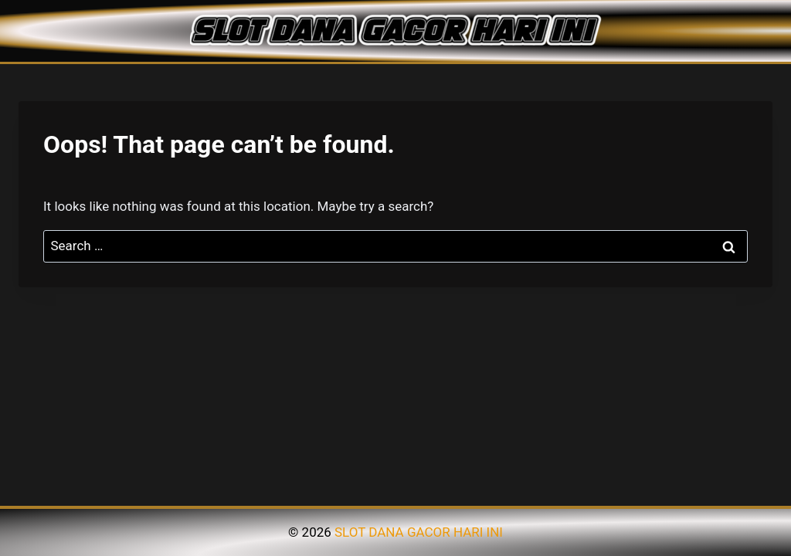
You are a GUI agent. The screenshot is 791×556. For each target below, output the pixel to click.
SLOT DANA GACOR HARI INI (418, 532)
